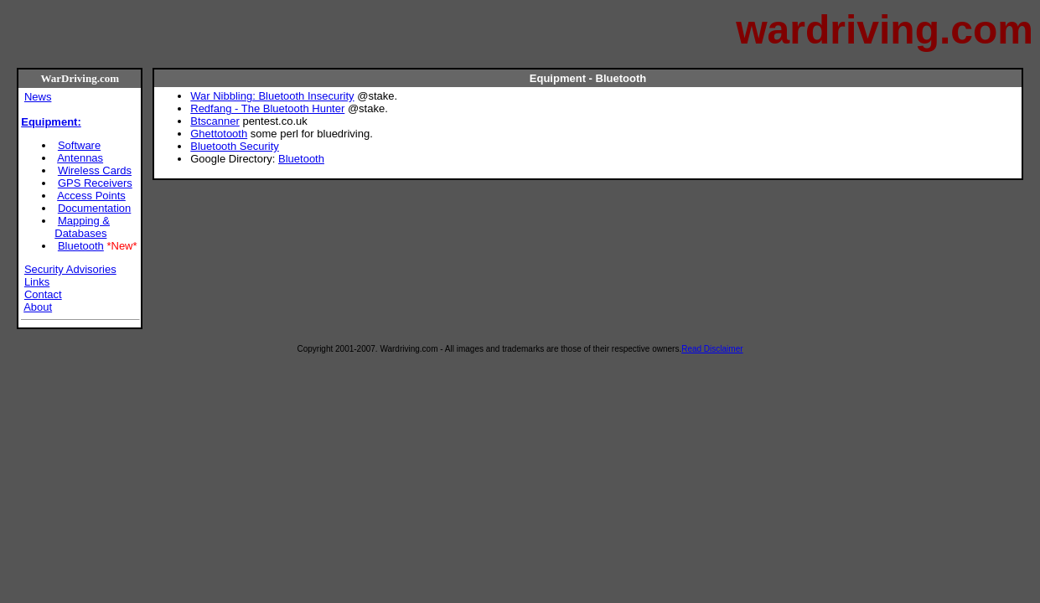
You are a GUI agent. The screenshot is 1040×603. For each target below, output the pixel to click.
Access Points (91, 195)
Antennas (80, 158)
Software (79, 145)
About (37, 307)
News (38, 96)
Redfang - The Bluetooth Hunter (267, 108)
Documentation (94, 208)
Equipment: (51, 122)
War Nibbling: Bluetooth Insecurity (272, 96)
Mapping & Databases (82, 227)
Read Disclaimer (711, 348)
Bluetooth (81, 246)
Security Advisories (70, 269)
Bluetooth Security (234, 146)
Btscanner (215, 121)
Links (36, 282)
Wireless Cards (95, 170)
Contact (43, 294)
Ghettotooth (218, 133)
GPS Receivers (95, 183)
